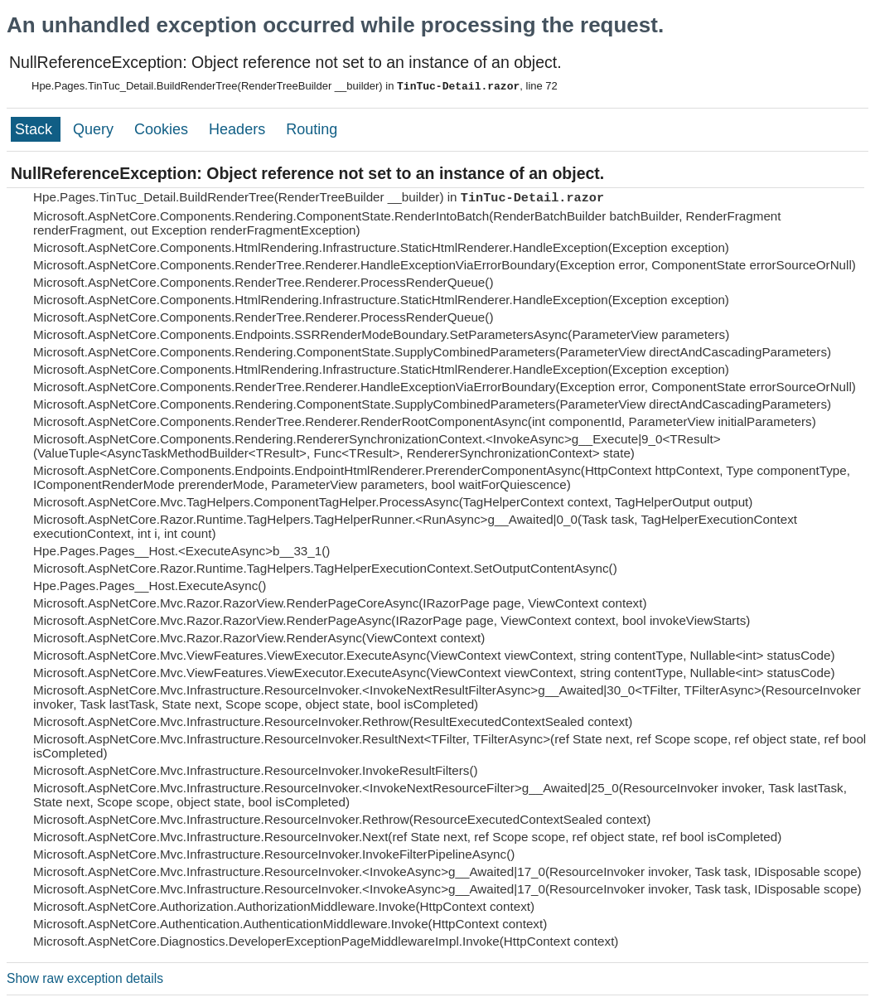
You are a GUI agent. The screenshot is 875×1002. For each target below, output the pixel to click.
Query (95, 129)
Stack (35, 129)
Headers (239, 129)
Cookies (163, 129)
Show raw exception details (85, 978)
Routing (311, 129)
